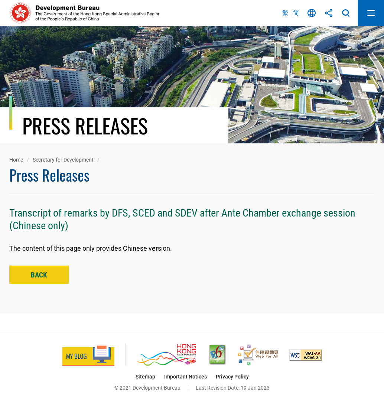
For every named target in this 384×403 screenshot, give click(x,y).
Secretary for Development (63, 160)
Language (311, 13)
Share (328, 13)
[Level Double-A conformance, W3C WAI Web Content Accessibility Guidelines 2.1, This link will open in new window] (305, 355)
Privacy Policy (232, 377)
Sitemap (145, 377)
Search (345, 13)
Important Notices (185, 377)
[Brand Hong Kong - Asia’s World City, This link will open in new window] (166, 355)
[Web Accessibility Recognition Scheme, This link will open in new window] (258, 354)
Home (16, 160)
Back (39, 275)
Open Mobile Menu (371, 13)
